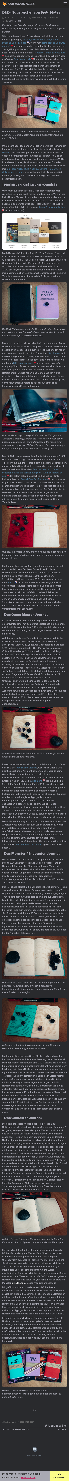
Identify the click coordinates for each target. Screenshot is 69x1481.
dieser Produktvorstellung (51, 207)
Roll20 (11, 582)
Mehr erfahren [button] (28, 1477)
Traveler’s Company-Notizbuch (49, 52)
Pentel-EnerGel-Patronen (34, 479)
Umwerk (6, 152)
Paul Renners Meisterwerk (29, 844)
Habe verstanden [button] (59, 1476)
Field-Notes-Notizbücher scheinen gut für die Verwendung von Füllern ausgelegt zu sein (32, 472)
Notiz (62, 1429)
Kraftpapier (55, 353)
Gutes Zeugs (15, 21)
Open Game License (26, 767)
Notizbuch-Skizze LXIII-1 (16, 1429)
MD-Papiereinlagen (23, 363)
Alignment (36, 780)
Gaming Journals (22, 59)
